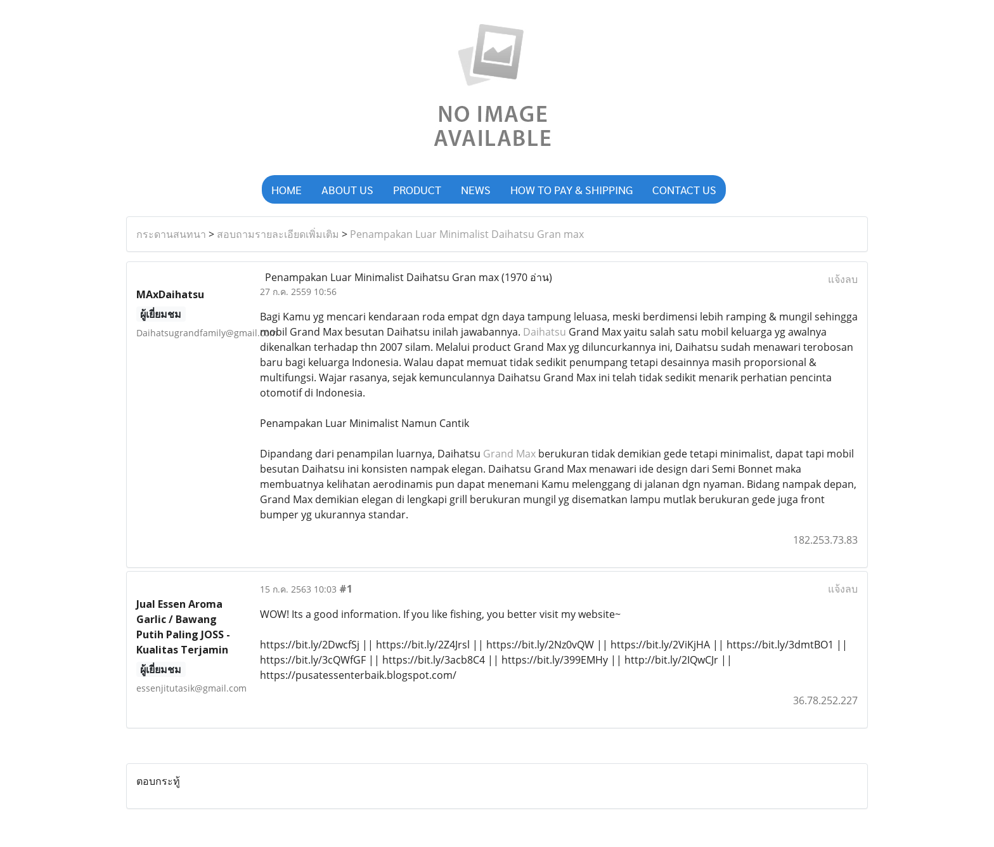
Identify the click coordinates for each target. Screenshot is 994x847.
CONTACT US (684, 189)
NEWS (476, 189)
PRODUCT (417, 189)
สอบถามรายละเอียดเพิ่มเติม (278, 234)
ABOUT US (347, 189)
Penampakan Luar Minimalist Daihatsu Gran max (467, 234)
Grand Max (509, 454)
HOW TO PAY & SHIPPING (571, 189)
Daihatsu (544, 332)
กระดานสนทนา (171, 234)
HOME (286, 189)
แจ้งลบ (843, 279)
